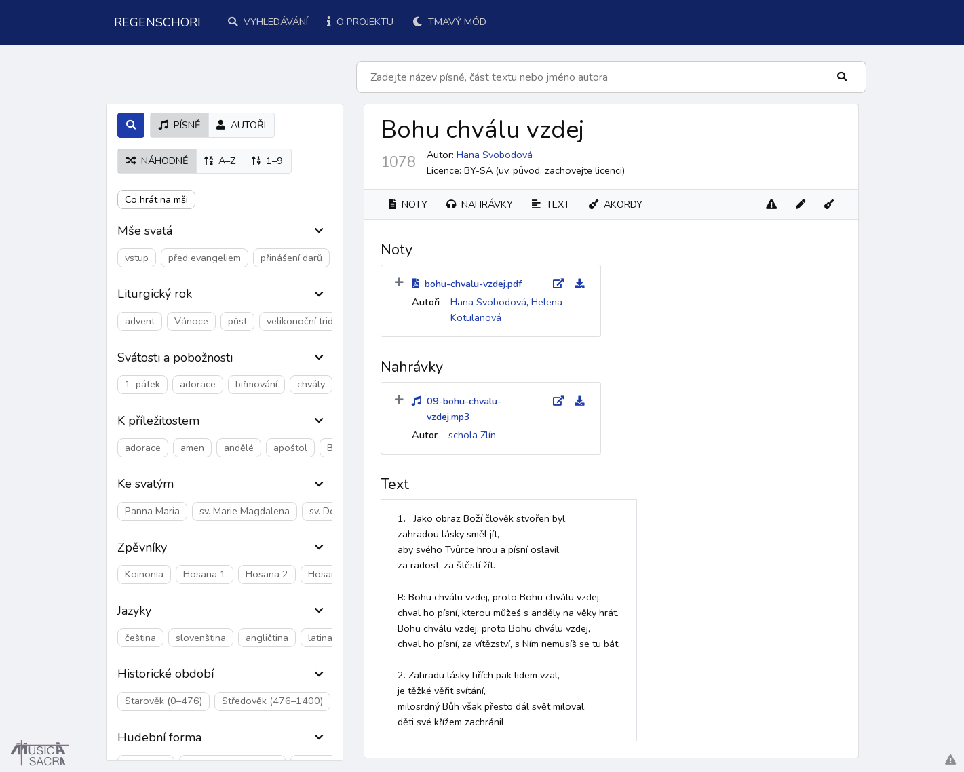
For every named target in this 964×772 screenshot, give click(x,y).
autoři (241, 125)
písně (179, 125)
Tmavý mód (449, 21)
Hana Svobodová (495, 154)
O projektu (360, 21)
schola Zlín (472, 435)
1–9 (267, 161)
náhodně (157, 161)
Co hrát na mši (156, 199)
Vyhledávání (268, 21)
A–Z (219, 161)
